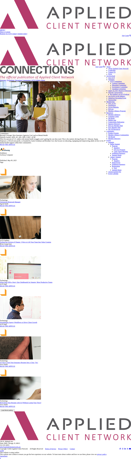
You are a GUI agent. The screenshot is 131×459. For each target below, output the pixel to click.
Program (114, 146)
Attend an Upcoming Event (117, 98)
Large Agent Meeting (121, 151)
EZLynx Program (119, 150)
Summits (111, 142)
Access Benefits (113, 107)
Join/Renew (112, 105)
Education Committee (119, 85)
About (108, 67)
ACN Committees (116, 81)
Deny (6, 456)
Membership (110, 102)
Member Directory (114, 138)
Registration (116, 166)
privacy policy (101, 454)
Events (108, 140)
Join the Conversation (115, 92)
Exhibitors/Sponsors (118, 153)
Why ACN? (112, 103)
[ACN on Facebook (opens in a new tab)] (120, 449)
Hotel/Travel (116, 162)
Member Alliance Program (117, 111)
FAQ (115, 168)
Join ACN (111, 78)
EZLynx (110, 109)
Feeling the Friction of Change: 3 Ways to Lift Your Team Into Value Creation (25, 242)
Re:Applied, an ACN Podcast (119, 94)
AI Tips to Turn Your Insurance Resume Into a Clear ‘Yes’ (19, 362)
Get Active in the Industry (116, 96)
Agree (2, 456)
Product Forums (113, 133)
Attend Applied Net (114, 172)
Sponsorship (112, 100)
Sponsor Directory (114, 124)
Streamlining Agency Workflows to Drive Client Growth (18, 322)
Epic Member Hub (114, 127)
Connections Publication (116, 122)
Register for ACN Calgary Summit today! (13, 34)
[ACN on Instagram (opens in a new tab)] (123, 449)
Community (110, 131)
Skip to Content (5, 32)
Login (127, 35)
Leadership (111, 70)
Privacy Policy (63, 449)
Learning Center (113, 116)
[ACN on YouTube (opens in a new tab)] (130, 449)
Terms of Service (50, 449)
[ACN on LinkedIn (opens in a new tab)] (125, 449)
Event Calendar (113, 174)
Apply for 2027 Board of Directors (119, 91)
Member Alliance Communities (118, 135)
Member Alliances (114, 115)
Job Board (111, 137)
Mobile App (112, 120)
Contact (72, 449)
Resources (109, 113)
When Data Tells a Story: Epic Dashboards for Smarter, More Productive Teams (26, 282)
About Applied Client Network (118, 68)
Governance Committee (119, 87)
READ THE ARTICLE (7, 144)
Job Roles (111, 118)
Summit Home (116, 155)
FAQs (110, 74)
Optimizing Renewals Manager (10, 202)
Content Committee (118, 83)
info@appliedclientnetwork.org (10, 447)
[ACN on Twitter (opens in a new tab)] (127, 449)
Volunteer (111, 79)
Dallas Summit (115, 144)
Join (123, 35)
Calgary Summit (115, 157)
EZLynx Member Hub (115, 126)
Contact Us (112, 72)
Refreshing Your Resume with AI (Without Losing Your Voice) (20, 403)
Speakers (117, 148)
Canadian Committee (119, 89)
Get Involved (110, 76)
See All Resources (114, 129)
